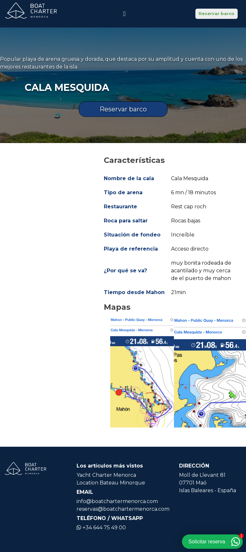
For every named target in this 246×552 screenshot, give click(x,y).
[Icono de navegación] (124, 14)
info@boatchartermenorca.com (117, 501)
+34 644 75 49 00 (101, 527)
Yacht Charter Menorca (106, 475)
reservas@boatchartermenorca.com (123, 509)
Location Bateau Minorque (111, 483)
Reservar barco (216, 13)
